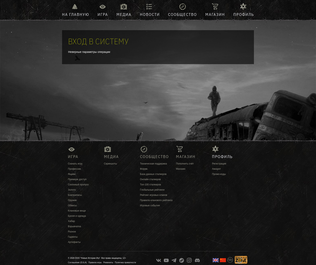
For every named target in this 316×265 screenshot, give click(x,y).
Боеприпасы (75, 195)
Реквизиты (108, 262)
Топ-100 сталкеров (150, 184)
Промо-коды (219, 174)
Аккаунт (216, 168)
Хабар (71, 221)
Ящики (71, 174)
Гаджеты (73, 236)
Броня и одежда (77, 216)
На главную (75, 14)
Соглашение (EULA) (77, 262)
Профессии (74, 168)
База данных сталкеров (153, 174)
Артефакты (74, 242)
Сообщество (182, 14)
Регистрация (219, 163)
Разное (72, 231)
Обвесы (72, 205)
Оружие (72, 200)
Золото (72, 189)
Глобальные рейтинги (152, 189)
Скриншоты (110, 163)
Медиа (123, 14)
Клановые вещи (77, 210)
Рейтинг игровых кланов (153, 195)
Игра (103, 14)
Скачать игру (75, 163)
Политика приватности (125, 262)
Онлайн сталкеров (150, 179)
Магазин (215, 14)
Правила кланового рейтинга (156, 200)
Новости (150, 14)
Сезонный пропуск (78, 184)
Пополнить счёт (185, 163)
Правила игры (95, 262)
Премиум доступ (77, 179)
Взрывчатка (74, 226)
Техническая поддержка (153, 163)
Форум (143, 168)
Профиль (243, 14)
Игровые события (150, 205)
